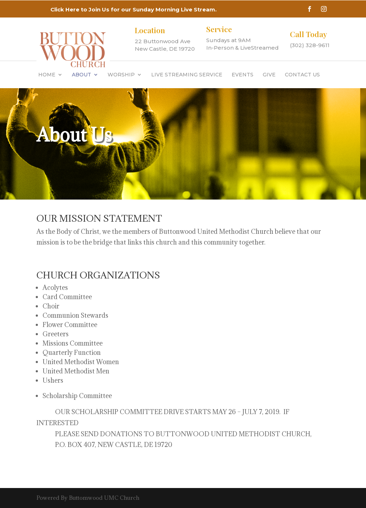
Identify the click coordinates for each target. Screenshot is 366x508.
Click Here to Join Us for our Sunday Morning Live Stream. (133, 9)
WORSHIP (121, 74)
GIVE (269, 74)
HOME (46, 74)
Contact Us (302, 74)
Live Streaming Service (186, 74)
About (81, 74)
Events (242, 74)
